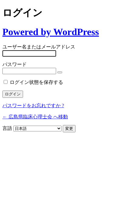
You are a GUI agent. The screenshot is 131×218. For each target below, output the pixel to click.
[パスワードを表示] (59, 72)
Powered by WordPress (50, 31)
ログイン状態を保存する (36, 82)
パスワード (14, 64)
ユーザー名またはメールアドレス (38, 46)
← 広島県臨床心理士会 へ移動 (35, 116)
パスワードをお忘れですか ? (33, 105)
